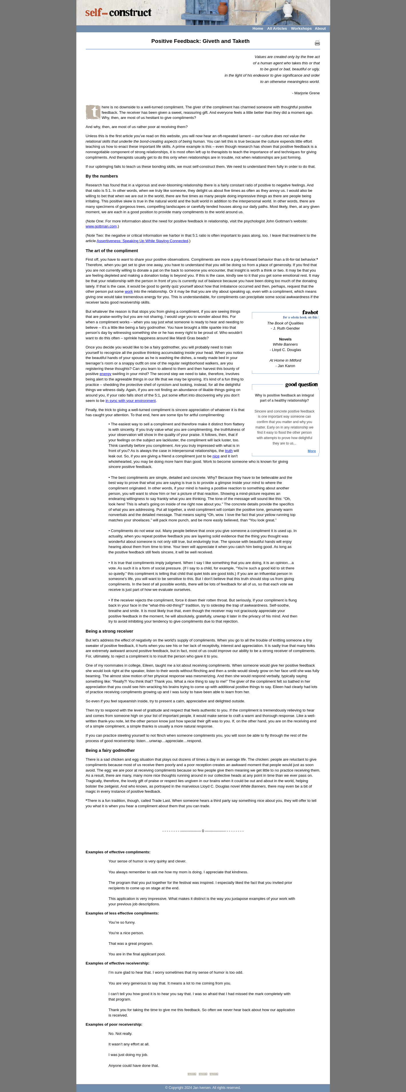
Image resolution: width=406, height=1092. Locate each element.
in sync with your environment (131, 400)
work (129, 291)
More (312, 451)
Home (257, 28)
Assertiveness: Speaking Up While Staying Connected (142, 241)
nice (215, 456)
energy (105, 374)
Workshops (301, 28)
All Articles (277, 28)
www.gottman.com (101, 226)
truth (229, 451)
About (320, 28)
